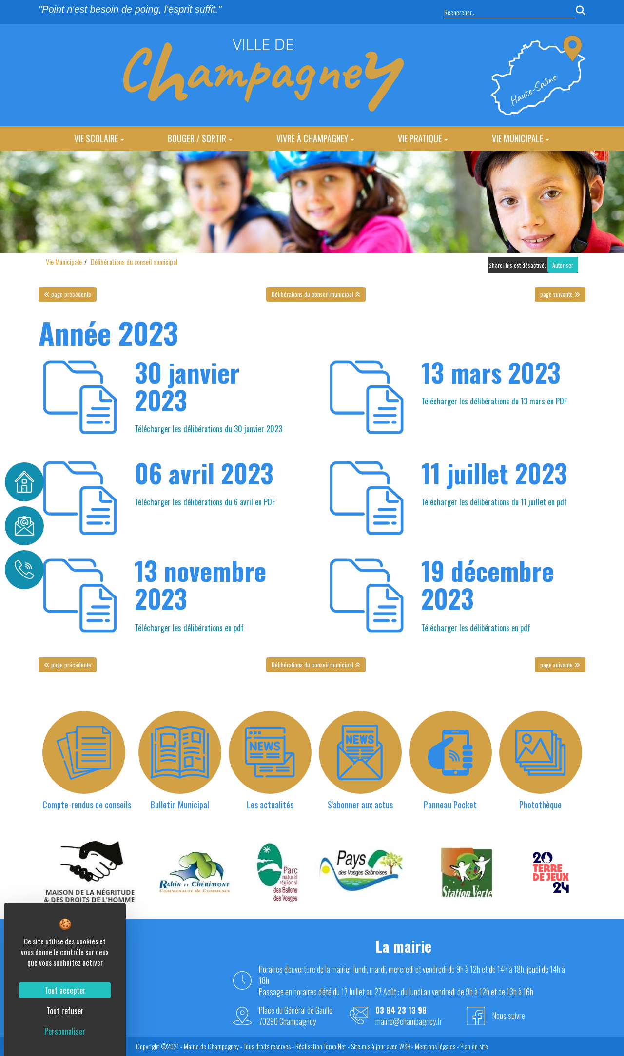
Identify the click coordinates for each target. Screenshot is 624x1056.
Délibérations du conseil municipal (134, 261)
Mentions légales (435, 1046)
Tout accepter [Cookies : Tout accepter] (65, 990)
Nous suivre (508, 1015)
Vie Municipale (520, 138)
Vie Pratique (423, 138)
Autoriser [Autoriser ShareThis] (562, 265)
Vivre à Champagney (315, 138)
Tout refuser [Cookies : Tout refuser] (65, 1011)
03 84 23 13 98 (401, 1010)
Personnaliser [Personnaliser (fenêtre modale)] (64, 1031)
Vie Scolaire (99, 138)
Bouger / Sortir (200, 138)
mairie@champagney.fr (408, 1021)
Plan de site (474, 1046)
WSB (404, 1046)
